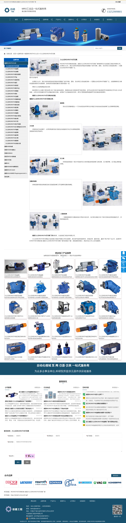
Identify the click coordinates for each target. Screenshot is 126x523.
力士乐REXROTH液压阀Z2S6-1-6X (86, 357)
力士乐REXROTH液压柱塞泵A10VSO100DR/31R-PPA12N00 (14, 296)
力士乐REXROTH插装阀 (11, 140)
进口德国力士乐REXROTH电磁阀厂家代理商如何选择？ (103, 424)
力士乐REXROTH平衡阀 (11, 129)
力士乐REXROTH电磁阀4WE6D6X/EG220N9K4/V (12, 276)
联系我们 (109, 19)
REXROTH (42, 95)
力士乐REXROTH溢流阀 (11, 132)
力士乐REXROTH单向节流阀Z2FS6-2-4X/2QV (39, 358)
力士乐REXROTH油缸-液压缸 (13, 116)
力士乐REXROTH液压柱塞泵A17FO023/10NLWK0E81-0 (108, 296)
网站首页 (33, 501)
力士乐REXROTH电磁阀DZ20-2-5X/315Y (109, 337)
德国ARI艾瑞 (7, 160)
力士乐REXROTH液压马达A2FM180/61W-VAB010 (107, 317)
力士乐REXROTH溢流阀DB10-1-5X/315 (62, 337)
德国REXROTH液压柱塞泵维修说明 (55, 401)
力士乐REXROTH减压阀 (11, 135)
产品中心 (58, 19)
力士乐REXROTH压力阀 (11, 138)
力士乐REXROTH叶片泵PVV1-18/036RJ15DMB (14, 317)
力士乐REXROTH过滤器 (11, 96)
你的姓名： (11, 436)
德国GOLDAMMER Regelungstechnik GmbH (16, 173)
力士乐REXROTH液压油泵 (12, 104)
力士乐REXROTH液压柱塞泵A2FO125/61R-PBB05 (84, 296)
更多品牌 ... (7, 176)
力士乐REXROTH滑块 (11, 93)
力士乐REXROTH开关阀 (47, 53)
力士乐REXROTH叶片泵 (11, 121)
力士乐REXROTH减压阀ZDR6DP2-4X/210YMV (86, 337)
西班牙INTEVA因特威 (10, 156)
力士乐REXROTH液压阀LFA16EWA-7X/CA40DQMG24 (108, 358)
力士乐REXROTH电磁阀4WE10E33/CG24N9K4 (35, 276)
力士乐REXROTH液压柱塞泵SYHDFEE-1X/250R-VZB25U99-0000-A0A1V (38, 296)
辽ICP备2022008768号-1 (41, 516)
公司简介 (84, 19)
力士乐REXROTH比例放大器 (13, 143)
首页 (16, 19)
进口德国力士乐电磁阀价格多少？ (29, 392)
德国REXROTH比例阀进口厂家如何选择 (56, 408)
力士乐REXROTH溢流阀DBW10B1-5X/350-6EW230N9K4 (39, 337)
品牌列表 (45, 19)
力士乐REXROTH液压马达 (12, 88)
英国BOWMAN (8, 153)
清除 (27, 462)
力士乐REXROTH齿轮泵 (11, 85)
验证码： (12, 456)
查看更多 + (38, 387)
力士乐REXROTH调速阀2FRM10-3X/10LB (62, 358)
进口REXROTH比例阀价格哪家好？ (97, 405)
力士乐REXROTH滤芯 (11, 82)
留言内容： (11, 442)
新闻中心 (71, 19)
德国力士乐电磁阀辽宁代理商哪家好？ (16, 416)
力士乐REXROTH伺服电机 (12, 102)
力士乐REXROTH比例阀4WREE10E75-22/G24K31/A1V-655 (86, 276)
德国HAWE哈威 (8, 146)
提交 (18, 462)
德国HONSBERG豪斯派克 (11, 166)
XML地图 (118, 2)
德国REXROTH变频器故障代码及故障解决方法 (58, 416)
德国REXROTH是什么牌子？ (95, 396)
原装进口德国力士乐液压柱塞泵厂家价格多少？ (19, 408)
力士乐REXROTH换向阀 (11, 118)
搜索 (119, 48)
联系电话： (50, 436)
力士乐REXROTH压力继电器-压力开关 (15, 127)
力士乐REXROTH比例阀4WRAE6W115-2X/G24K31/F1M (62, 276)
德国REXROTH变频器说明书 (66, 392)
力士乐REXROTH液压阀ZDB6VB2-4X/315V (15, 337)
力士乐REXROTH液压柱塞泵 (13, 74)
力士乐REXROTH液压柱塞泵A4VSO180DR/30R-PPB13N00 (108, 276)
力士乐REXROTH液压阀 (11, 107)
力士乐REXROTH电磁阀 (11, 69)
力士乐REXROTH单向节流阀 (13, 124)
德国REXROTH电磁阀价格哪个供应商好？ (99, 415)
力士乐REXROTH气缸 (11, 77)
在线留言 (97, 19)
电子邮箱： (90, 436)
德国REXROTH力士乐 (31, 19)
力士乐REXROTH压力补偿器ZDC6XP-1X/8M (13, 358)
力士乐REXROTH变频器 (11, 91)
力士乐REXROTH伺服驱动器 (13, 99)
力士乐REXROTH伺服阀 (11, 113)
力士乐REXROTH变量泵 (11, 110)
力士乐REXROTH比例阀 (11, 71)
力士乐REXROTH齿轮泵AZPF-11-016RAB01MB (62, 317)
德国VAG (6, 163)
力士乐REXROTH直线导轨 (12, 80)
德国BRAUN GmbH (9, 170)
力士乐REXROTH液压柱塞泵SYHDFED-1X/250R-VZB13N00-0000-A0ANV (62, 296)
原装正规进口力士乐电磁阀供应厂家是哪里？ (18, 401)
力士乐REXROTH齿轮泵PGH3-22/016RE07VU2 (85, 317)
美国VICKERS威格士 (10, 150)
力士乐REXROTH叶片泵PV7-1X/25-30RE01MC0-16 (39, 317)
